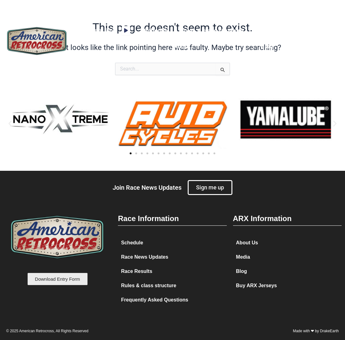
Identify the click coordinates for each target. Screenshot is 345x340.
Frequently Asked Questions (154, 299)
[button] (10, 123)
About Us (247, 242)
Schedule (156, 30)
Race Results (136, 271)
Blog (267, 46)
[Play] (126, 30)
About (182, 46)
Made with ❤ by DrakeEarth (316, 331)
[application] (126, 30)
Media (294, 30)
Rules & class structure (212, 30)
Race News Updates (144, 257)
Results (264, 30)
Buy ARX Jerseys (256, 285)
